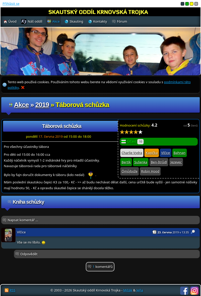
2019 (42, 105)
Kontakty (100, 21)
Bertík (126, 162)
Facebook (184, 291)
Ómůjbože (130, 171)
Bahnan (180, 152)
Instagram (194, 291)
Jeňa (139, 290)
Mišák (127, 290)
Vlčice (165, 152)
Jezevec (176, 162)
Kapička (152, 152)
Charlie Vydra (132, 152)
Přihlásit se (11, 3)
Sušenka (140, 162)
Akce (21, 105)
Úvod (12, 21)
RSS (12, 290)
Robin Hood (150, 171)
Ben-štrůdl (159, 162)
